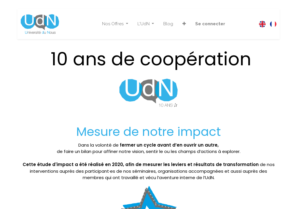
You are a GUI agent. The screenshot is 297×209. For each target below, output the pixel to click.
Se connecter (210, 23)
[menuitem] (168, 24)
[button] (184, 24)
